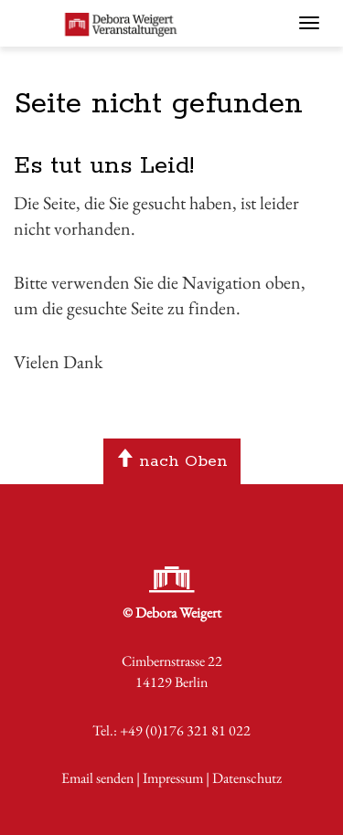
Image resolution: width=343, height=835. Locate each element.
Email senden (97, 777)
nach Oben (171, 461)
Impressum (173, 777)
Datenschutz (247, 777)
